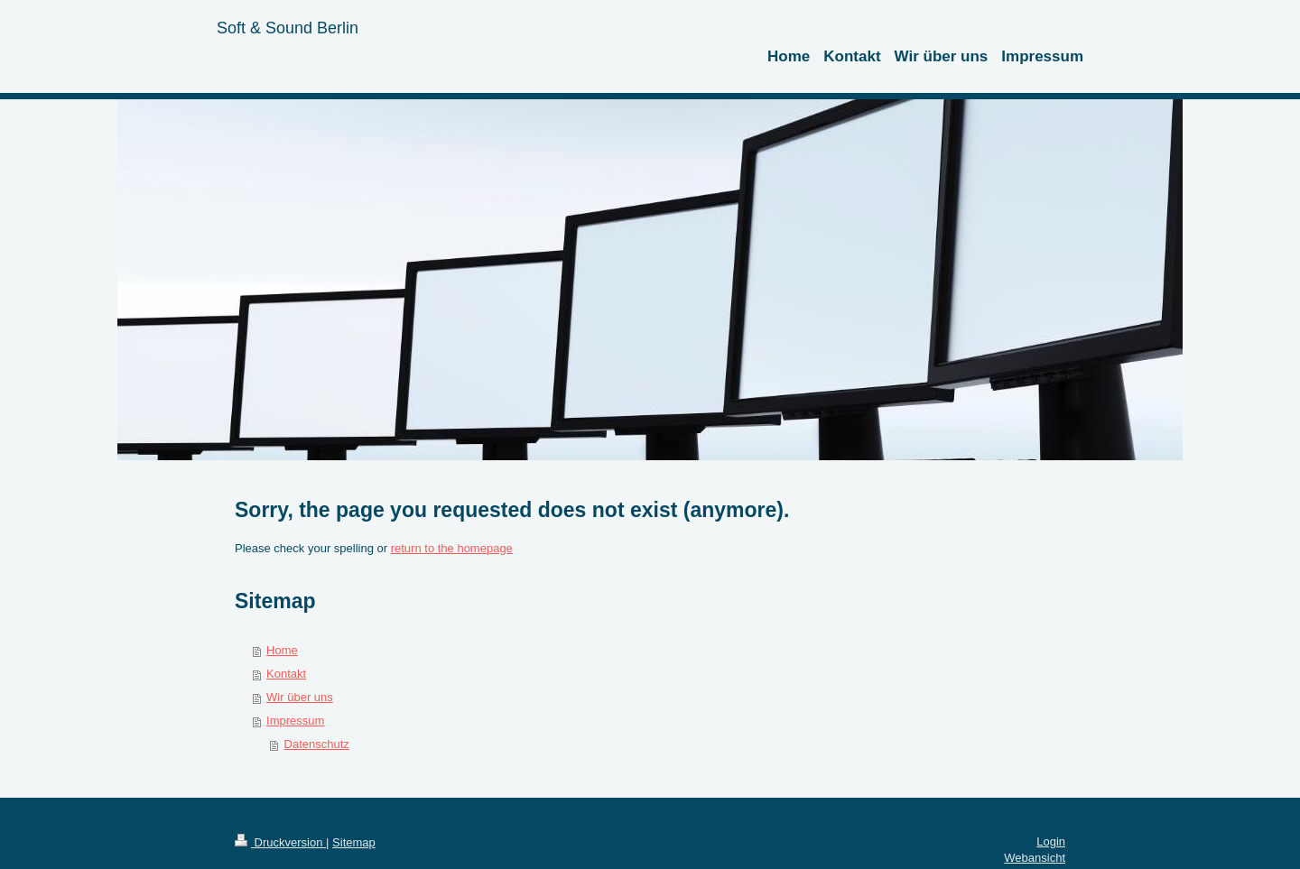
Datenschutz (316, 744)
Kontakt (286, 673)
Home (282, 650)
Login (1050, 841)
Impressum (295, 720)
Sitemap (354, 842)
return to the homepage (452, 548)
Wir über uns (299, 697)
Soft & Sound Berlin (287, 28)
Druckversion (280, 842)
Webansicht (1034, 857)
